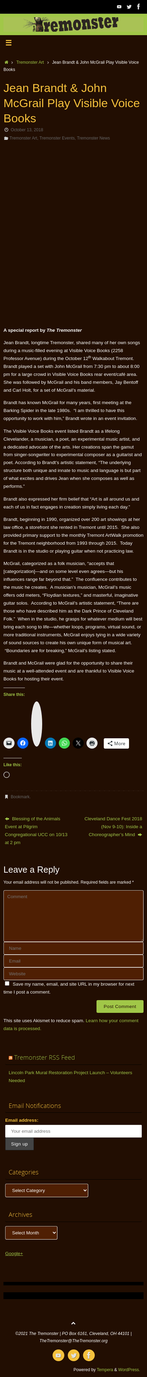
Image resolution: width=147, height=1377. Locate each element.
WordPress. (129, 1369)
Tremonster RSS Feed (44, 1057)
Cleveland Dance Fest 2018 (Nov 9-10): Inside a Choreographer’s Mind (113, 826)
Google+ (14, 1253)
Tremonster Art (30, 62)
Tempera (105, 1369)
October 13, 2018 (27, 129)
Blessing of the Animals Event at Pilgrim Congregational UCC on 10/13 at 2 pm (36, 830)
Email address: (21, 1120)
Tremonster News (93, 138)
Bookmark (20, 796)
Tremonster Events (57, 138)
